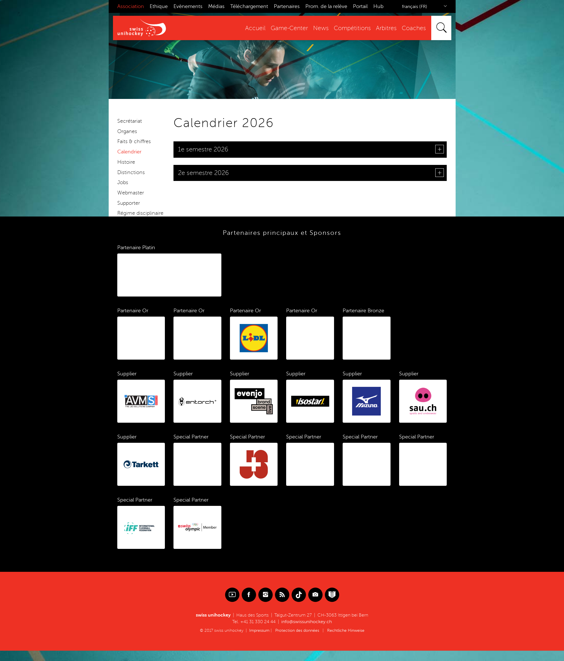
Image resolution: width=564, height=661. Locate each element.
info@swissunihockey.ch (306, 621)
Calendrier (129, 152)
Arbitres (383, 28)
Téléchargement (249, 6)
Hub (378, 6)
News (318, 28)
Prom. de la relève (326, 6)
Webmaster (130, 193)
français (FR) (414, 6)
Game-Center (286, 28)
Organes (127, 131)
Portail (360, 6)
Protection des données (297, 630)
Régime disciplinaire (140, 213)
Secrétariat (129, 121)
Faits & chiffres (134, 141)
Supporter (128, 203)
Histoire (126, 162)
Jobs (122, 182)
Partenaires (287, 6)
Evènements (187, 6)
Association (130, 6)
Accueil (252, 28)
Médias (216, 6)
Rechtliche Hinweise (345, 630)
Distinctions (131, 172)
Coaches (411, 28)
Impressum (259, 630)
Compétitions (349, 28)
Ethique (159, 6)
